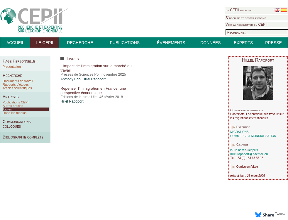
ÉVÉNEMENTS (171, 42)
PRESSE (273, 42)
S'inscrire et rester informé (246, 18)
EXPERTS (243, 42)
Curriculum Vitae (247, 167)
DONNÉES (210, 42)
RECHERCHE (80, 42)
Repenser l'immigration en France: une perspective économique (93, 90)
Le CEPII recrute (239, 10)
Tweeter (281, 213)
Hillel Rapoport (94, 79)
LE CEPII (44, 42)
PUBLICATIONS (125, 42)
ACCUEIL (15, 42)
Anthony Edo (70, 79)
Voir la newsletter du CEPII (246, 24)
